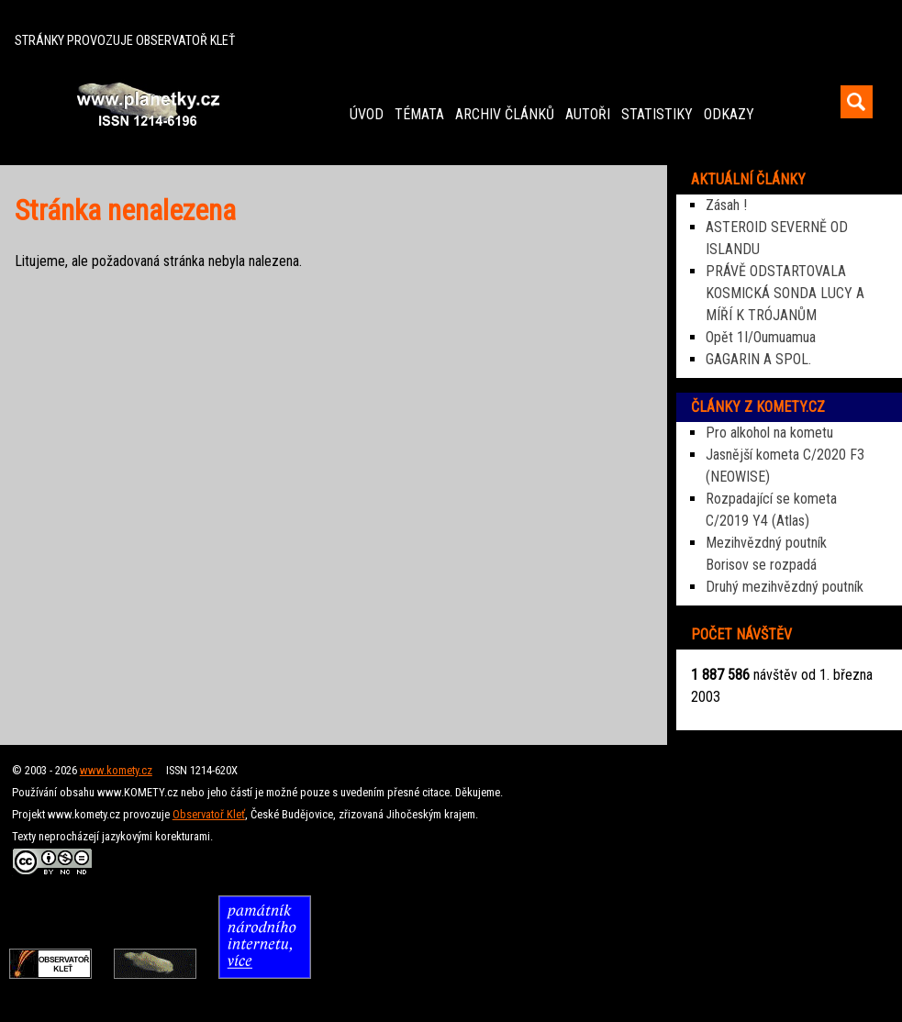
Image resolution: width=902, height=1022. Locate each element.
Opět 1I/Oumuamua (761, 337)
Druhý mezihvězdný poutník (784, 586)
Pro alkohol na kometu (769, 432)
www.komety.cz (116, 770)
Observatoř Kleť (209, 814)
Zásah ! (726, 205)
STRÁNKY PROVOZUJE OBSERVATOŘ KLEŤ (125, 41)
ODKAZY (729, 114)
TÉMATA (419, 114)
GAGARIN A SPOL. (758, 359)
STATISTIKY (657, 114)
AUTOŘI (587, 114)
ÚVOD (367, 114)
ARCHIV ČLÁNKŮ (504, 114)
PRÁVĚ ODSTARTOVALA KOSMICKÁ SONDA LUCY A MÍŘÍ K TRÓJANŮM (785, 293)
